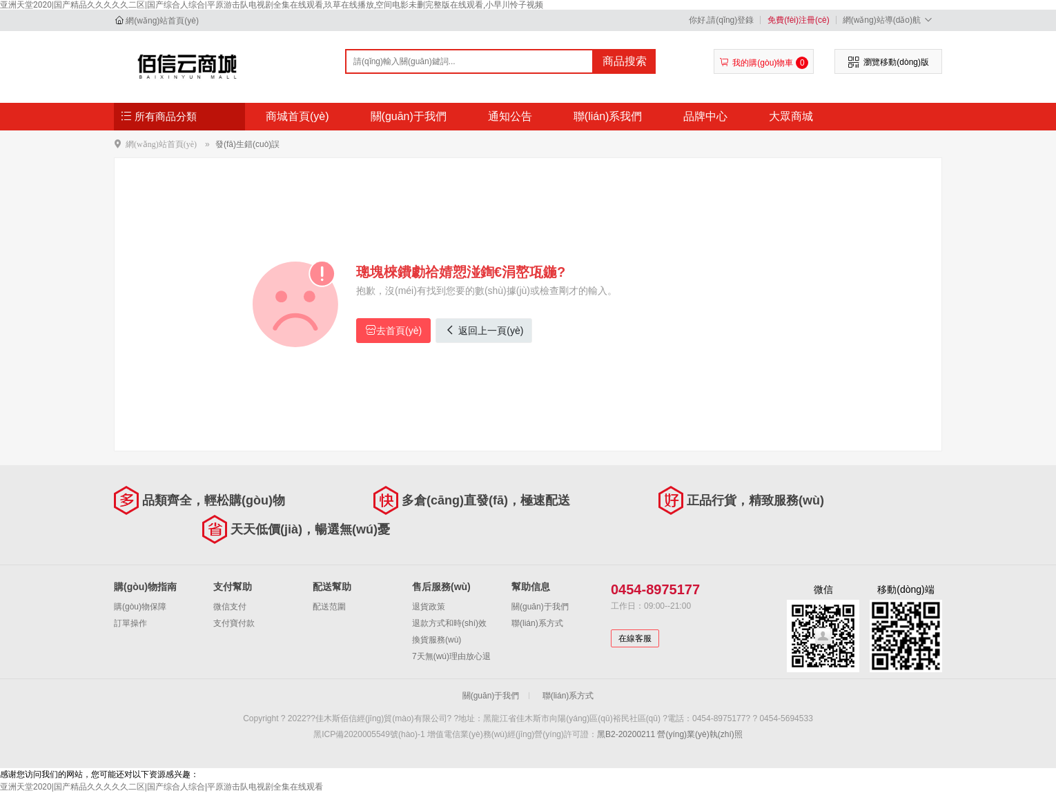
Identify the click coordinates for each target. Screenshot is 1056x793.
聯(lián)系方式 (537, 623)
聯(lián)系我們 (608, 116)
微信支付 (229, 606)
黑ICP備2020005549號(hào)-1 (368, 734)
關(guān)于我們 (409, 116)
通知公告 (510, 116)
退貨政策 (428, 606)
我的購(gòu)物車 (763, 63)
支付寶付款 (234, 623)
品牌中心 (705, 116)
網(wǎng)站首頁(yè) (162, 21)
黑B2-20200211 (626, 734)
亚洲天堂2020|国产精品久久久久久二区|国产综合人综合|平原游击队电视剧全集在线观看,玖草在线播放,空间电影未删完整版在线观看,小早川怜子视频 (271, 5)
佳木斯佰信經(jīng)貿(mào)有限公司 (187, 66)
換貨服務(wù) (436, 640)
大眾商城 (791, 116)
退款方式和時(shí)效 (449, 623)
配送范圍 (329, 606)
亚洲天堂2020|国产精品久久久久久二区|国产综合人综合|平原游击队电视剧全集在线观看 (161, 787)
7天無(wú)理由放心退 (451, 656)
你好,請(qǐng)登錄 (721, 20)
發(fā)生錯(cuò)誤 (247, 144)
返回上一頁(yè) (483, 330)
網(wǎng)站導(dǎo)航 (889, 19)
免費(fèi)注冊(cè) (798, 20)
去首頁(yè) (393, 330)
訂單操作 (130, 623)
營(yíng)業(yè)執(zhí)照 (699, 734)
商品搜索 (625, 61)
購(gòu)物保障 (140, 606)
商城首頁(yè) (297, 116)
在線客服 (635, 638)
